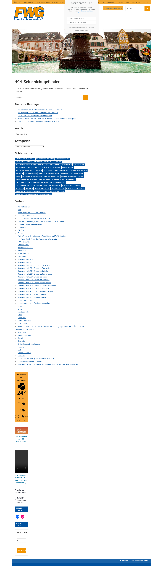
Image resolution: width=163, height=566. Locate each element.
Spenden (21, 338)
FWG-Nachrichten (58, 2)
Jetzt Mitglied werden (113, 8)
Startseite (21, 341)
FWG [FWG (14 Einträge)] (46, 165)
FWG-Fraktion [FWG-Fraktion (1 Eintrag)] (54, 165)
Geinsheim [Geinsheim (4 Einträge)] (38, 170)
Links (127, 2)
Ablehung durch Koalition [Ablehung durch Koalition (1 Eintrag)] (25, 159)
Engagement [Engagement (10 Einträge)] (57, 162)
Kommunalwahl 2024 (43, 2)
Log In (20, 309)
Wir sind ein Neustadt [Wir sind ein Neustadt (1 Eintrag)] (42, 188)
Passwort (20, 541)
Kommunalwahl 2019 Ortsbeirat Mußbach (33, 288)
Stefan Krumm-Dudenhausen (29, 344)
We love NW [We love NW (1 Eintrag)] (20, 188)
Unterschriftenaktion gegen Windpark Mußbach (36, 359)
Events (20, 233)
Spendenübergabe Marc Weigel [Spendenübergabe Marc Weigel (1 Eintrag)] (26, 179)
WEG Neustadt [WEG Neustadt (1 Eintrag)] (67, 185)
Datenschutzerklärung (26, 216)
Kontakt (146, 2)
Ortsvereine (22, 323)
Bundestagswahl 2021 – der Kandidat (32, 213)
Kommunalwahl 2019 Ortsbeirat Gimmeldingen (35, 274)
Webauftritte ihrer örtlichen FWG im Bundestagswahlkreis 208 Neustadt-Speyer (48, 364)
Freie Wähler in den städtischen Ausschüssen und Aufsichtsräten (42, 236)
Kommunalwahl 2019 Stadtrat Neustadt (33, 294)
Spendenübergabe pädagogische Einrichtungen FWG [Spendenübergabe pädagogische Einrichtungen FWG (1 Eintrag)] (57, 179)
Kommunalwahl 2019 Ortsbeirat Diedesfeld (34, 265)
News (20, 315)
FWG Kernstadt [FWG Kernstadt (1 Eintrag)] (78, 165)
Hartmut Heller (23, 245)
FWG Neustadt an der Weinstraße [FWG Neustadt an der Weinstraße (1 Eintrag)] (27, 167)
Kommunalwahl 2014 (25, 259)
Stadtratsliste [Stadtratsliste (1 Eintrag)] (21, 182)
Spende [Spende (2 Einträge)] (18, 176)
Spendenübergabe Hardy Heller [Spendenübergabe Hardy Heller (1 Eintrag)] (72, 176)
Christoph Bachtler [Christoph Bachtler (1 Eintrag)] (62, 159)
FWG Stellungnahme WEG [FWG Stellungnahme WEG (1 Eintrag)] (24, 170)
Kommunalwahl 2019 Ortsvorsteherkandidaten (35, 291)
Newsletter (22, 318)
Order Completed (24, 321)
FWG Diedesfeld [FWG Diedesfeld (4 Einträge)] (66, 165)
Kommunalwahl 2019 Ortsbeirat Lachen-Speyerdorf (37, 286)
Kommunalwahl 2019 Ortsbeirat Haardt (32, 277)
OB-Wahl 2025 (28, 2)
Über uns (17, 2)
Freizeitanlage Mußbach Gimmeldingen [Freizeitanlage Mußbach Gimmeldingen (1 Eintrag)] (29, 165)
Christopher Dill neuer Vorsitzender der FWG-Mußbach (38, 121)
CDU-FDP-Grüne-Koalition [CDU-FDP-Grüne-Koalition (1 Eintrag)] (45, 159)
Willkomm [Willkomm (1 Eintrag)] (29, 188)
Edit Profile (22, 230)
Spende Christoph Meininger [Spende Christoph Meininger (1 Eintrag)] (32, 176)
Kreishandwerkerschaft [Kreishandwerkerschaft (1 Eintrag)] (78, 170)
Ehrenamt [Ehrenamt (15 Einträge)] (47, 162)
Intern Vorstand (23, 253)
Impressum (22, 251)
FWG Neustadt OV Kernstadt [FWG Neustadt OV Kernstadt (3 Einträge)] (51, 167)
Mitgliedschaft (108, 2)
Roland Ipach (22, 332)
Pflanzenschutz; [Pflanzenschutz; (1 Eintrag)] (66, 173)
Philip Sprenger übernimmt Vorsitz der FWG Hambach (38, 113)
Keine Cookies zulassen (77, 22)
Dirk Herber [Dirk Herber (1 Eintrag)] (38, 162)
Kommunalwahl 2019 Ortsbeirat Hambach (33, 280)
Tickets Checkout (24, 353)
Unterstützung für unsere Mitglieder (31, 361)
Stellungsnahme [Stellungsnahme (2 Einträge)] (54, 185)
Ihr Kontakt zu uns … (25, 248)
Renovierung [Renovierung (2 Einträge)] (78, 173)
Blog (19, 210)
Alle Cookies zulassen (76, 18)
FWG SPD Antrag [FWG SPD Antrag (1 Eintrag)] (67, 167)
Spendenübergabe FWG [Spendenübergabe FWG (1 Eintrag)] (51, 176)
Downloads (136, 2)
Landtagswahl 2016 (25, 300)
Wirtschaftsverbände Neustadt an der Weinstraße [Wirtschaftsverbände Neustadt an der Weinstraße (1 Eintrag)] (34, 194)
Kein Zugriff (22, 256)
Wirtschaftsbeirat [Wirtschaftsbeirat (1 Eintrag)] (57, 188)
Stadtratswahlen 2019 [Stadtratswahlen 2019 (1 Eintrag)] (57, 182)
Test (19, 350)
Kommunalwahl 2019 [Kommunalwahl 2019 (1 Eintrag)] (61, 170)
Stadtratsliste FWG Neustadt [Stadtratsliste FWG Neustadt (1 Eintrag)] (38, 182)
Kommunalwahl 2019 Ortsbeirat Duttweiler (34, 268)
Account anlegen (24, 207)
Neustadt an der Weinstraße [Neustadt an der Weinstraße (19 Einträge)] (49, 173)
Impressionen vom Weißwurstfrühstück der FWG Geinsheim (40, 110)
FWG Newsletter (24, 242)
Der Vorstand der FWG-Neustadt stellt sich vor (35, 218)
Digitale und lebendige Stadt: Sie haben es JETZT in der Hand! (41, 221)
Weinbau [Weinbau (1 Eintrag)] (77, 185)
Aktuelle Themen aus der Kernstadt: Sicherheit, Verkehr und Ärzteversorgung (46, 119)
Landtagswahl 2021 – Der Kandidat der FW (34, 303)
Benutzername (22, 532)
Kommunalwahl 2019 (25, 262)
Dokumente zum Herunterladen (30, 224)
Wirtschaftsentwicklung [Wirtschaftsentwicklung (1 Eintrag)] (75, 188)
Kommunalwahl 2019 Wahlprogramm (32, 297)
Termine (120, 2)
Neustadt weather (21, 421)
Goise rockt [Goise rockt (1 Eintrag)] (48, 170)
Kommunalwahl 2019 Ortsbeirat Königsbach (34, 283)
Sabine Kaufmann (24, 335)
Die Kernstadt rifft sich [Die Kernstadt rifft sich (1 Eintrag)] (24, 162)
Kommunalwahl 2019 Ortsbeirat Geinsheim (34, 271)
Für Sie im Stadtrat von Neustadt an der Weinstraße (37, 239)
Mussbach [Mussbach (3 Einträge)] (19, 173)
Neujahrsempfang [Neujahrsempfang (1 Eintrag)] (31, 173)
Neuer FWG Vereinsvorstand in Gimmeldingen (35, 116)
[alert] (21, 499)
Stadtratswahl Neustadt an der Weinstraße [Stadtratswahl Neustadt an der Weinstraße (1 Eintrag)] (31, 185)
